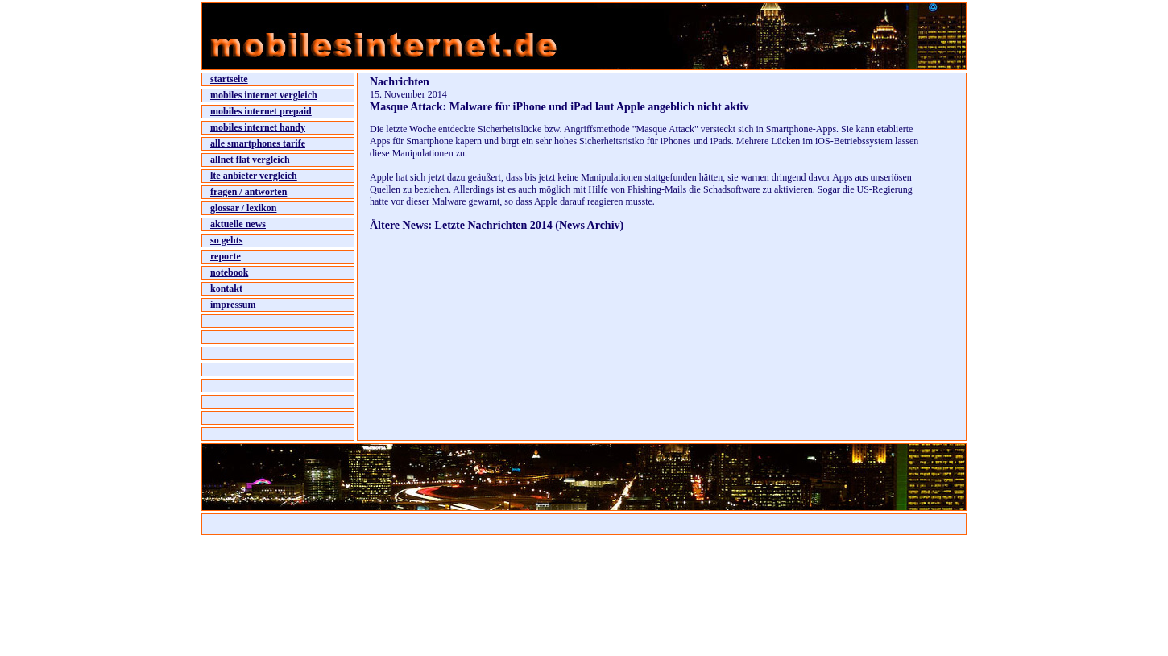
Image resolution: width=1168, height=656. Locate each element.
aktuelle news (238, 224)
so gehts (226, 240)
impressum (232, 304)
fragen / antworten (248, 191)
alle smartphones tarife (257, 143)
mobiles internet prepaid (261, 111)
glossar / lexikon (243, 208)
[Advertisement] (558, 267)
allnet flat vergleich (250, 159)
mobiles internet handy (257, 127)
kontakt (226, 288)
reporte (225, 256)
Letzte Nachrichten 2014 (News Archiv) (529, 225)
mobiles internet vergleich (263, 95)
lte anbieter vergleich (253, 175)
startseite (229, 79)
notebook (229, 272)
